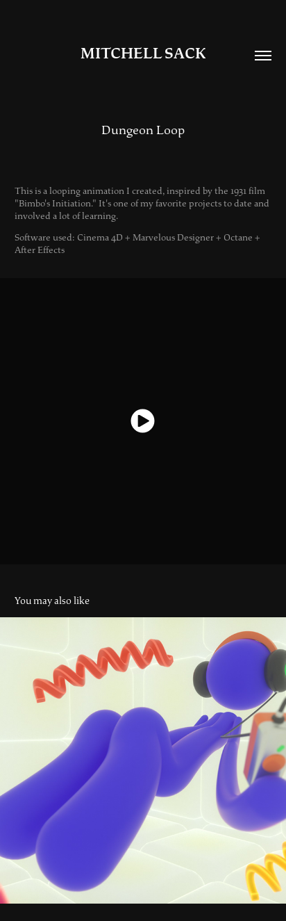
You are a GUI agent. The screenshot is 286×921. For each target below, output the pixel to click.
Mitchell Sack (143, 53)
